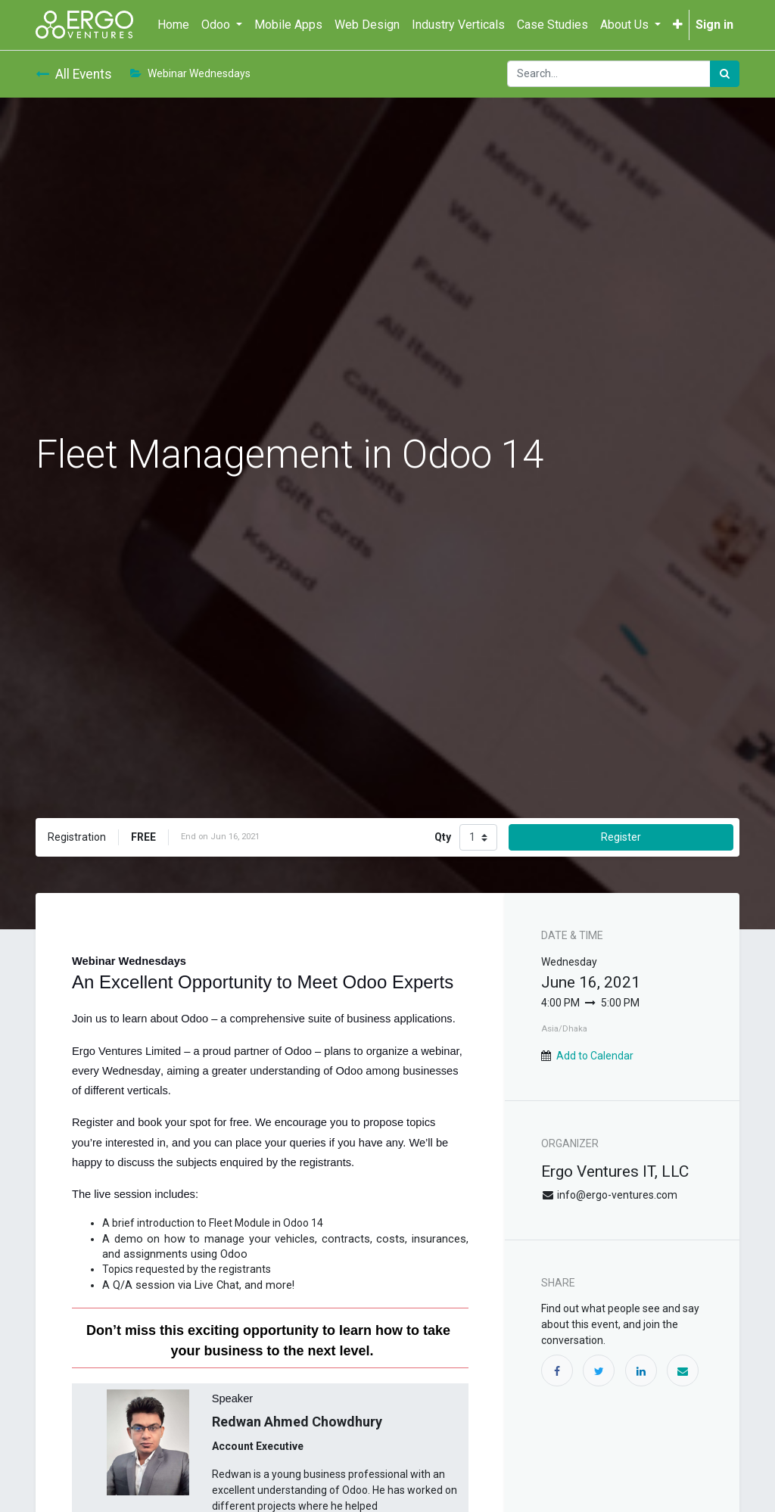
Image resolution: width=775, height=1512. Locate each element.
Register (621, 837)
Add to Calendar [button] (594, 1056)
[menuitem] (173, 25)
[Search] (724, 74)
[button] (678, 25)
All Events (74, 74)
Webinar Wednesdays (190, 73)
